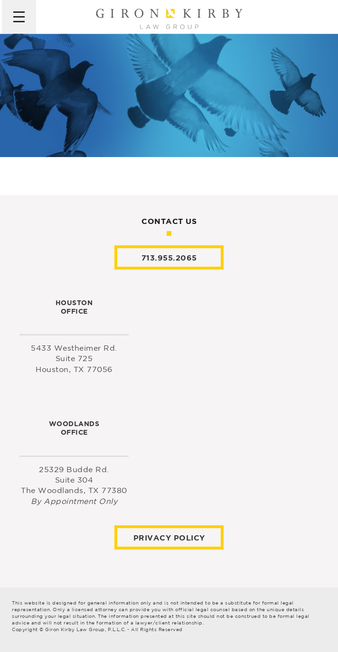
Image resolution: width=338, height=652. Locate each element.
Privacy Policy (169, 537)
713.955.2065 (169, 257)
